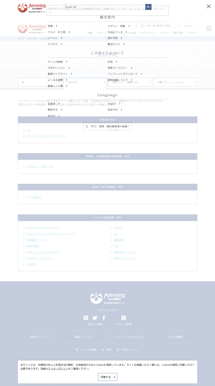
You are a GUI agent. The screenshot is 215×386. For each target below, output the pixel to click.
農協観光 (117, 240)
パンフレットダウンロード (130, 337)
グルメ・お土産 (127, 33)
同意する (108, 377)
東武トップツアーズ (123, 258)
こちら (144, 8)
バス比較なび (32, 197)
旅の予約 (32, 38)
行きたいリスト (127, 349)
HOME (21, 38)
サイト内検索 (86, 349)
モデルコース (147, 33)
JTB (114, 246)
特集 (89, 33)
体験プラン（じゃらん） (176, 82)
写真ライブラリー (40, 337)
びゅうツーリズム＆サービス (41, 252)
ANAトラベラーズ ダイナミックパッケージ (49, 234)
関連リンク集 (140, 374)
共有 (106, 349)
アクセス (192, 33)
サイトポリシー (119, 374)
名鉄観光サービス (35, 240)
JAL (27, 130)
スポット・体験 (105, 33)
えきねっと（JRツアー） (39, 258)
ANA (114, 130)
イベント (164, 33)
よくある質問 (174, 337)
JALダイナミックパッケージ (41, 228)
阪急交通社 (31, 246)
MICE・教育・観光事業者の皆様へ (86, 374)
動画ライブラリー (85, 337)
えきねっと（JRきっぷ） (39, 166)
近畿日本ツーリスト (123, 252)
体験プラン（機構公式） (131, 82)
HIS (114, 234)
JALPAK (116, 228)
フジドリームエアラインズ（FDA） (45, 136)
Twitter (94, 317)
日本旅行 (30, 264)
